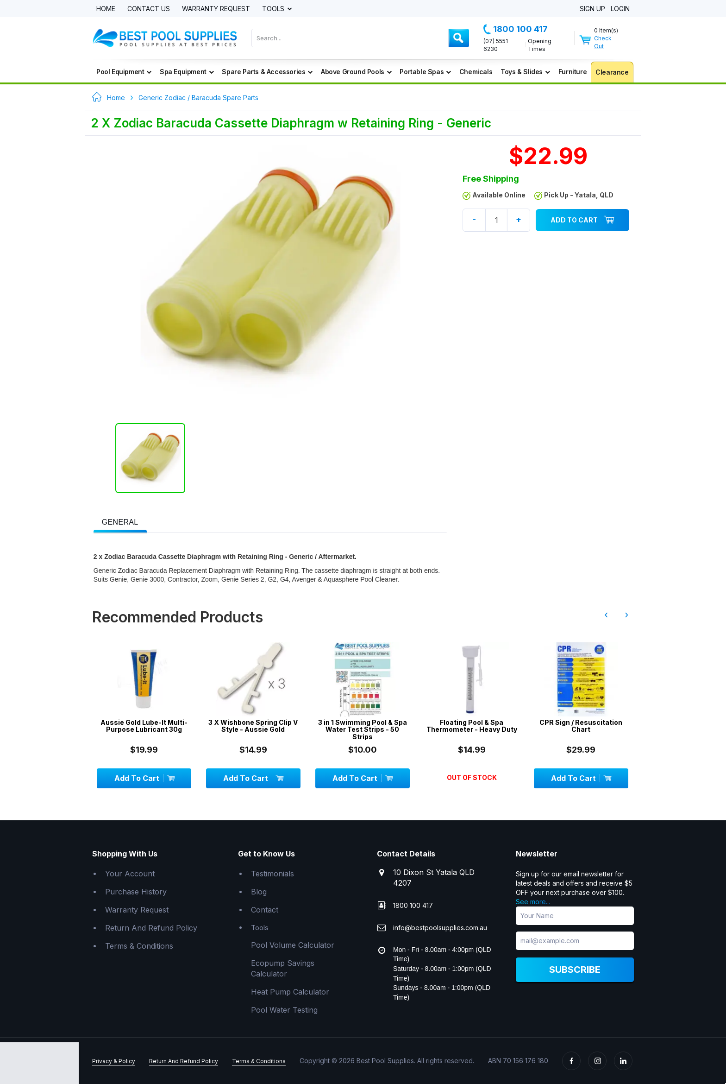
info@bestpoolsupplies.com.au (440, 928)
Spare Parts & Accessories (267, 72)
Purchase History (136, 891)
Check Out (603, 42)
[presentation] (120, 522)
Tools (274, 9)
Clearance (611, 72)
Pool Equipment (123, 72)
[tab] (120, 521)
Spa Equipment (186, 72)
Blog (259, 891)
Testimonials (272, 873)
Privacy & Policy (113, 1061)
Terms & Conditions (139, 946)
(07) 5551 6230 (495, 45)
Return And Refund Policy (151, 927)
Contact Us (148, 9)
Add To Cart (582, 220)
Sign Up (592, 9)
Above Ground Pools (356, 72)
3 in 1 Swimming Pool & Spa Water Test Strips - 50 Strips (362, 729)
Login (620, 9)
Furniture (572, 72)
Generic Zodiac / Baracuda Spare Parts (198, 97)
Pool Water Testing (284, 1009)
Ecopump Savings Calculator (282, 968)
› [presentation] (626, 615)
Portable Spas (425, 72)
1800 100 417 (515, 29)
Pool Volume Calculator (292, 945)
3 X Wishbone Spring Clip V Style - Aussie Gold (253, 726)
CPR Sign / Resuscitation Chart (580, 726)
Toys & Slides (525, 72)
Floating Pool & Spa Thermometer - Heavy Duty (471, 726)
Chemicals (475, 72)
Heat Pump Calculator (290, 991)
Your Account (130, 873)
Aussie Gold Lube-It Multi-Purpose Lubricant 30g (144, 726)
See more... (533, 902)
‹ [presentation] (606, 615)
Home (105, 9)
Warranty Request (216, 9)
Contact (264, 909)
